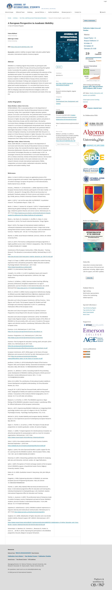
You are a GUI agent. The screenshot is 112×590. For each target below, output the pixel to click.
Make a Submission (89, 20)
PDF (59, 67)
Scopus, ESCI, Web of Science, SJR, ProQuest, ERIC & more (93, 87)
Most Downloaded (88, 312)
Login (105, 1)
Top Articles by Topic (89, 310)
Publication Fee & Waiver (15, 556)
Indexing (29, 12)
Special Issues (11, 559)
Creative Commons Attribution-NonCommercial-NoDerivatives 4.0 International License (66, 117)
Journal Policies (39, 12)
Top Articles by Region (89, 308)
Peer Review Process (31, 556)
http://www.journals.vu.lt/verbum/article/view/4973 (29, 512)
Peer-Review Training (21, 559)
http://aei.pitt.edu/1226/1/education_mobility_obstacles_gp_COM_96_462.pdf (30, 256)
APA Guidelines (32, 559)
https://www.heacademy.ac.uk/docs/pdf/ (20, 267)
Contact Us (78, 12)
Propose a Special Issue (95, 108)
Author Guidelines (53, 12)
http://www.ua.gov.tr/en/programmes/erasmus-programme (25, 337)
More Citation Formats (63, 144)
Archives (15, 18)
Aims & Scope (9, 12)
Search (103, 12)
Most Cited (86, 314)
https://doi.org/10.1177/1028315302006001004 (30, 288)
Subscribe (89, 278)
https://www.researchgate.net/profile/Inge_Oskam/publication (26, 437)
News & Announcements (23, 553)
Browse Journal (66, 12)
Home (9, 18)
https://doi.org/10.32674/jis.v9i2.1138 (22, 47)
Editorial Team (20, 12)
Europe (58, 99)
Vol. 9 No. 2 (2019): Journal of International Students (33, 18)
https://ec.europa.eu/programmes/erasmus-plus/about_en (25, 331)
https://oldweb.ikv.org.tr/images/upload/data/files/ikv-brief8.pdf (26, 445)
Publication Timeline (44, 556)
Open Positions (35, 553)
